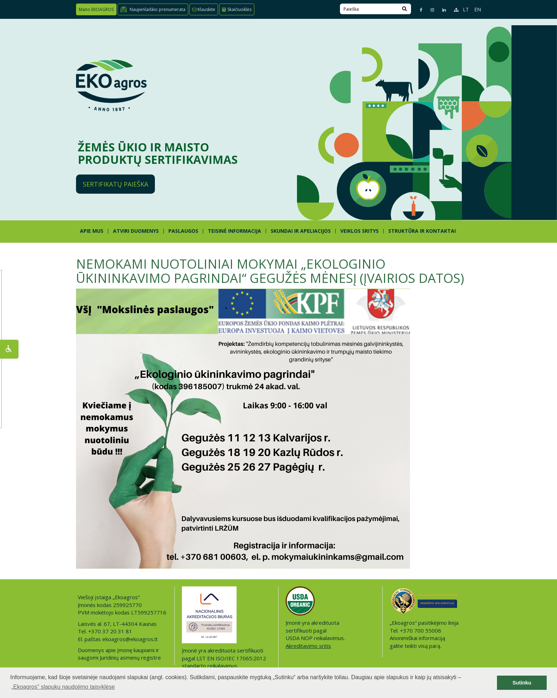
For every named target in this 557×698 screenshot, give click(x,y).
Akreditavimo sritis (308, 645)
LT (466, 9)
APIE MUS (91, 230)
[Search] (404, 9)
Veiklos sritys (359, 230)
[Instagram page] (429, 10)
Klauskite (203, 9)
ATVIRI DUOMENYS (136, 230)
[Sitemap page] (453, 10)
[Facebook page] (418, 10)
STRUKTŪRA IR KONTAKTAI (422, 230)
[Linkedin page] (441, 10)
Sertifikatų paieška (115, 184)
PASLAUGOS (183, 230)
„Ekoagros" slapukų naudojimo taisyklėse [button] (63, 687)
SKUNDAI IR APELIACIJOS (301, 230)
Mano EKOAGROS (96, 9)
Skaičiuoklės (237, 9)
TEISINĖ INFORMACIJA (234, 230)
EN (477, 9)
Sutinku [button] (522, 683)
